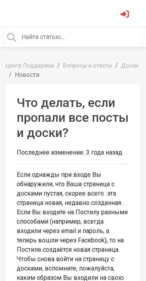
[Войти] (126, 15)
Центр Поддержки (30, 65)
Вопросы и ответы (87, 65)
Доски (129, 65)
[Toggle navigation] (17, 13)
